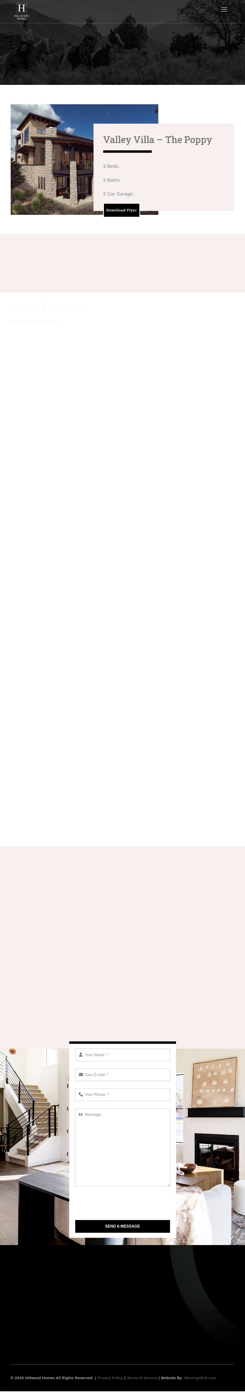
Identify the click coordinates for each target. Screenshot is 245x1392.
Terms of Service (142, 1378)
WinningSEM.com (201, 1378)
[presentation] (112, 1203)
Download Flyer (123, 210)
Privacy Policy (110, 1378)
